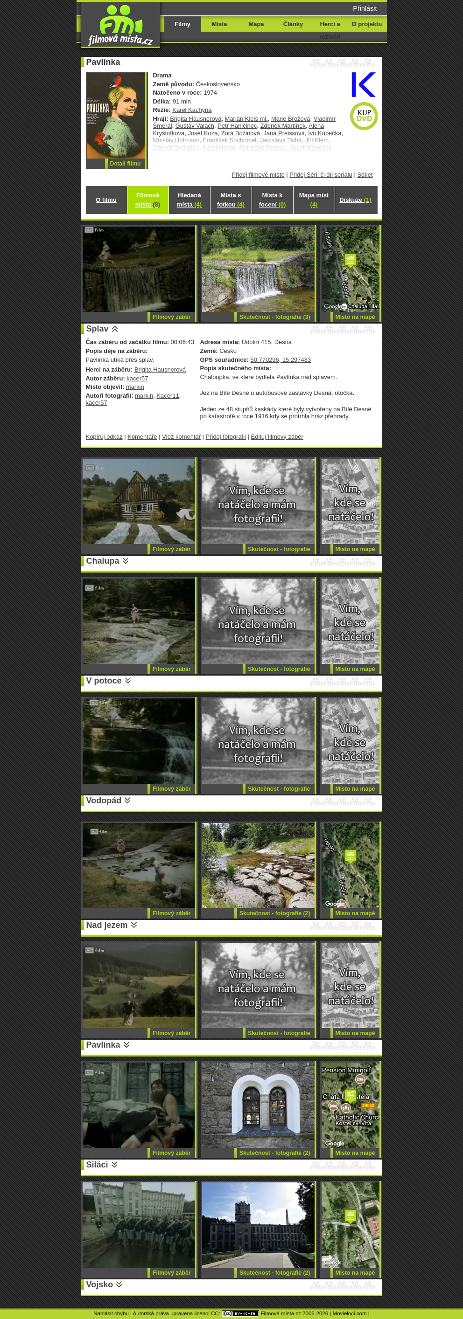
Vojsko (99, 1284)
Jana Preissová (284, 133)
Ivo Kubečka (324, 133)
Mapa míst (314, 200)
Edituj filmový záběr (277, 436)
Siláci (97, 1164)
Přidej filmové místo (258, 174)
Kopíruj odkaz (104, 436)
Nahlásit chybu (111, 1313)
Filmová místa (147, 200)
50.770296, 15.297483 (280, 359)
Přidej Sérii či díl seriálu (320, 174)
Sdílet (364, 174)
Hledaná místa (189, 200)
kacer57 (137, 378)
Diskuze (355, 199)
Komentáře (142, 436)
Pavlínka (103, 1045)
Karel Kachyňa (191, 109)
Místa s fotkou (231, 200)
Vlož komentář (181, 436)
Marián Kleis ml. (246, 118)
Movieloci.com (350, 1313)
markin (135, 386)
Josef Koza (202, 133)
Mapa (256, 24)
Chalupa (102, 561)
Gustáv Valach (194, 125)
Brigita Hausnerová (195, 118)
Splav (97, 328)
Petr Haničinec (237, 125)
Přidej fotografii (226, 436)
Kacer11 (167, 395)
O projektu (367, 24)
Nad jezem (107, 925)
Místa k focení (272, 200)
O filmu (106, 199)
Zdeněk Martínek (283, 125)
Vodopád (104, 800)
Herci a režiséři (329, 30)
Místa (219, 24)
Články (293, 24)
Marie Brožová (290, 118)
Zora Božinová (240, 133)
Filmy (182, 24)
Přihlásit (365, 8)
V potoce (104, 680)
